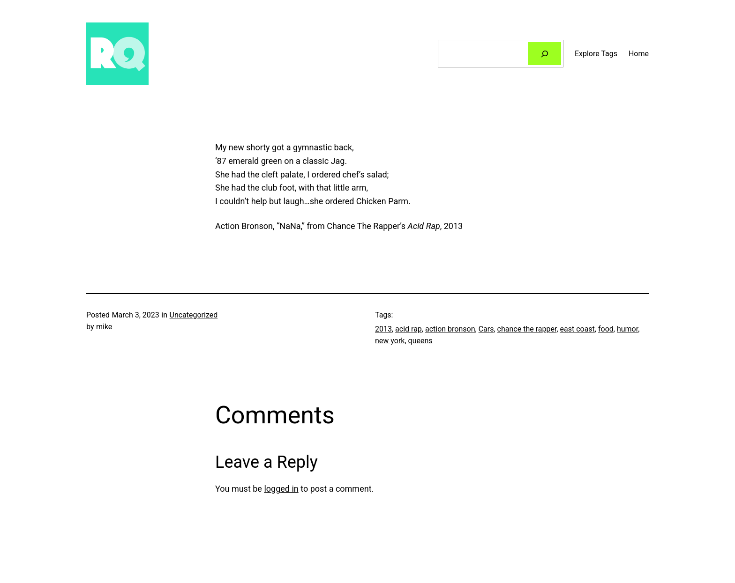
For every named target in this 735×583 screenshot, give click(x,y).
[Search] (544, 53)
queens (420, 340)
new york (390, 340)
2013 (383, 329)
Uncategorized (194, 314)
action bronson (450, 329)
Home (639, 53)
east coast (577, 329)
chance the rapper (527, 329)
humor (627, 329)
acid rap (408, 329)
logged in (281, 489)
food (606, 329)
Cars (486, 329)
